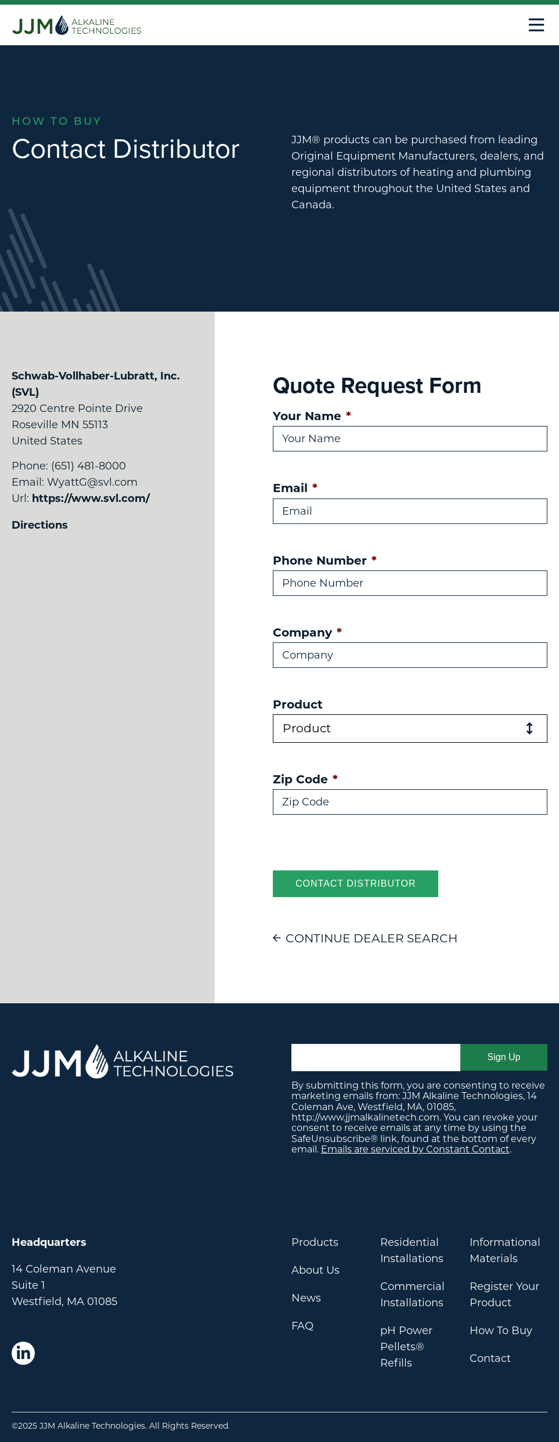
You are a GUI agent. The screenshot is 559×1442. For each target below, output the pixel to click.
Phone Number (325, 560)
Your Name (312, 416)
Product (298, 704)
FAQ (302, 1326)
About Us (315, 1270)
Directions (40, 525)
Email (295, 487)
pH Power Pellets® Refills (406, 1346)
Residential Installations (411, 1250)
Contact (490, 1358)
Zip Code (305, 779)
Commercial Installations (412, 1294)
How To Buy (501, 1330)
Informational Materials (505, 1250)
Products (314, 1242)
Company (307, 632)
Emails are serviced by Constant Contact (415, 1149)
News (306, 1298)
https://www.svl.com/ (91, 498)
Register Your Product (504, 1294)
